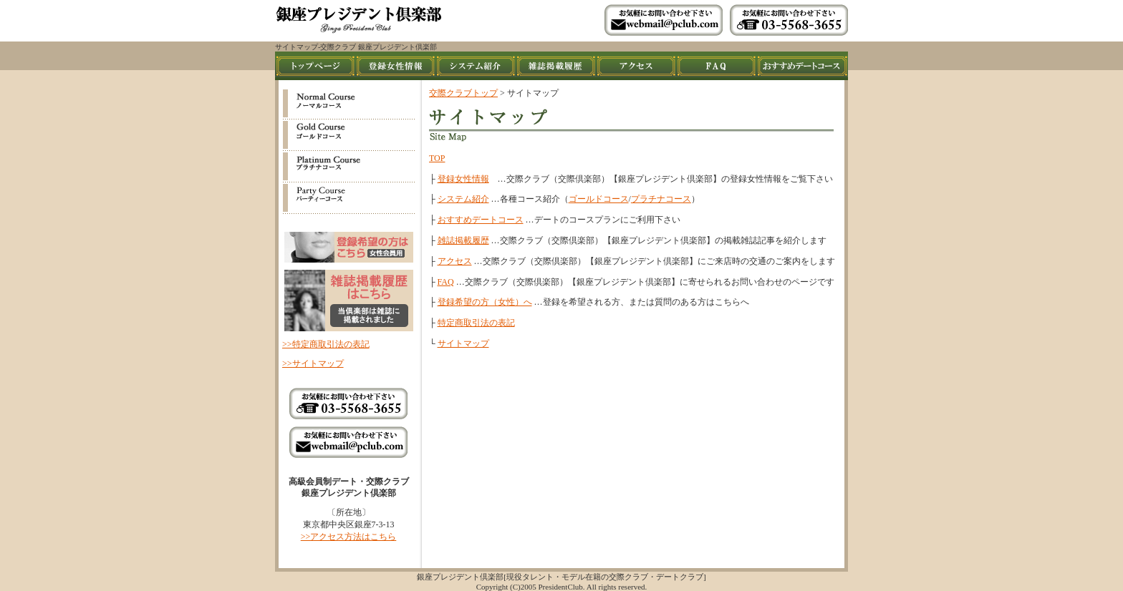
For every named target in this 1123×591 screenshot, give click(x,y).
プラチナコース (661, 199)
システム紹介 (463, 199)
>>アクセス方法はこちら (349, 537)
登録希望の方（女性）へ (485, 302)
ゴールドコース (599, 199)
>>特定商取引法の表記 (326, 344)
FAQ (446, 282)
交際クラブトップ (463, 93)
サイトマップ (463, 343)
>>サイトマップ (313, 363)
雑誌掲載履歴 (463, 240)
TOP (437, 158)
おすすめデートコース (481, 220)
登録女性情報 (463, 179)
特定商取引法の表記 (476, 323)
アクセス (455, 261)
